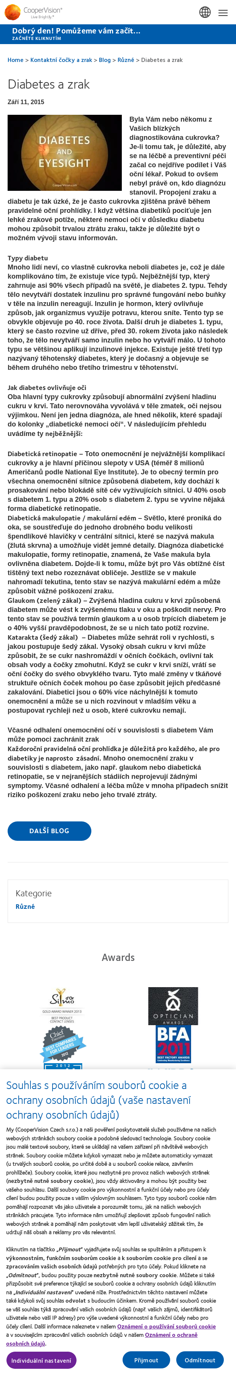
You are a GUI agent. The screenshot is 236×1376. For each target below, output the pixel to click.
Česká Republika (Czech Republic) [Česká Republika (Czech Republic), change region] (205, 12)
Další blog (49, 830)
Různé (126, 59)
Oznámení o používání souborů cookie (166, 1328)
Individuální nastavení (41, 1363)
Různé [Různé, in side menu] (25, 906)
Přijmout (146, 1362)
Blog (105, 59)
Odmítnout (200, 1362)
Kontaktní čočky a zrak (61, 59)
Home (16, 59)
